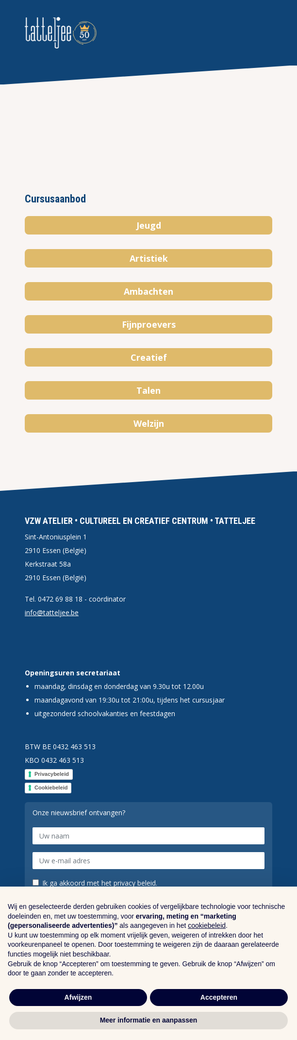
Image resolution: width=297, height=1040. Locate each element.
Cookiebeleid (50, 787)
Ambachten (148, 291)
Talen (148, 390)
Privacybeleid (51, 774)
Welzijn (148, 423)
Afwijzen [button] (78, 997)
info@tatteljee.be (52, 612)
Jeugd (148, 225)
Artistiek (149, 258)
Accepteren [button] (218, 997)
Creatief (149, 357)
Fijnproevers (149, 324)
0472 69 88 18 (60, 599)
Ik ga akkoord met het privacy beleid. (99, 883)
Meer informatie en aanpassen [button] (149, 1020)
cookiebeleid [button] (207, 925)
